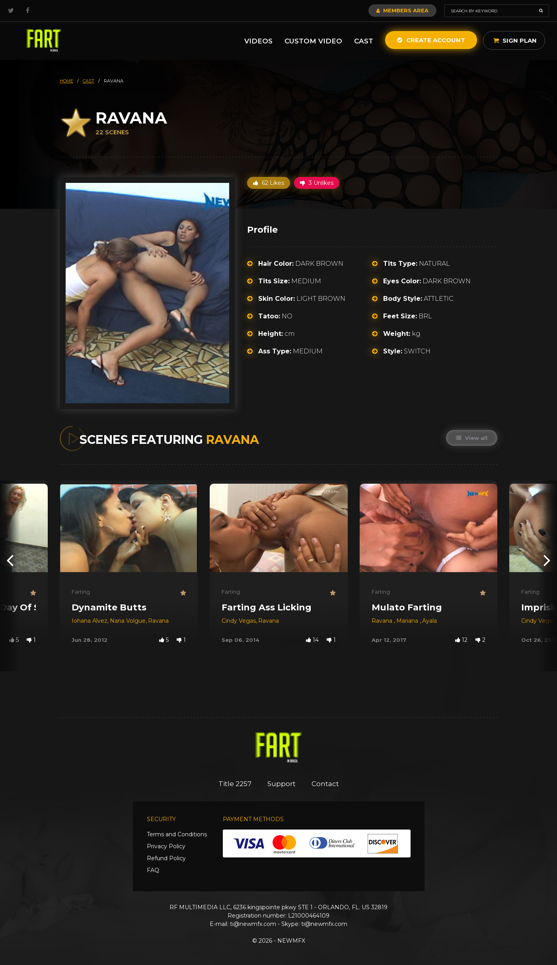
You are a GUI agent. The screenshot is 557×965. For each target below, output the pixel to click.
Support (281, 784)
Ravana (158, 620)
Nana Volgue (128, 620)
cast (88, 81)
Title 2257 (234, 784)
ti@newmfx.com (253, 924)
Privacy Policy (166, 846)
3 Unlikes (316, 182)
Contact (325, 784)
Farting (81, 591)
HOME (66, 81)
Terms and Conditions (177, 834)
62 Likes (268, 182)
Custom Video (313, 41)
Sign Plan (515, 40)
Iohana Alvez (89, 620)
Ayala (429, 620)
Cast (363, 41)
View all (471, 438)
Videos (258, 41)
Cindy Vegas (239, 620)
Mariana (408, 620)
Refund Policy (166, 858)
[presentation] (10, 560)
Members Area (402, 10)
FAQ (153, 870)
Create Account (431, 40)
